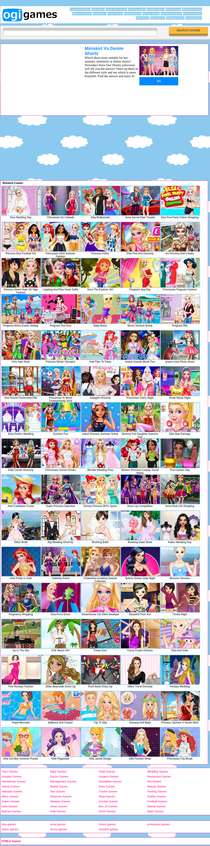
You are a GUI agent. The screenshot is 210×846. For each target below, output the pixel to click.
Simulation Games (110, 781)
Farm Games (10, 771)
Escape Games (151, 13)
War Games (142, 18)
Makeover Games (82, 13)
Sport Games (158, 18)
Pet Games (154, 781)
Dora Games (107, 786)
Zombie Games (108, 801)
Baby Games (58, 771)
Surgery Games (108, 776)
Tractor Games (108, 791)
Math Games (155, 811)
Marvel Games (156, 806)
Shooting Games (175, 18)
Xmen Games (58, 806)
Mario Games (10, 796)
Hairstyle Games (12, 791)
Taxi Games (57, 791)
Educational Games (171, 13)
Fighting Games (132, 13)
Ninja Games (107, 796)
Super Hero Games (116, 9)
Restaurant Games (159, 776)
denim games (10, 829)
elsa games (9, 824)
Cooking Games (136, 9)
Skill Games (98, 9)
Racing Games (194, 18)
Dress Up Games (192, 13)
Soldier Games (156, 796)
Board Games (173, 9)
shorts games (58, 829)
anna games (58, 824)
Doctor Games (59, 776)
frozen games (107, 824)
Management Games (63, 781)
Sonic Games (107, 811)
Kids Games (99, 13)
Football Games (157, 801)
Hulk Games (58, 811)
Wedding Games (157, 771)
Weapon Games (60, 801)
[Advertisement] (37, 76)
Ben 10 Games (108, 806)
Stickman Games (61, 796)
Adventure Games (192, 9)
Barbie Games (59, 786)
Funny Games (115, 13)
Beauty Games (156, 786)
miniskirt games (108, 829)
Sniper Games (10, 801)
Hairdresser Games (14, 781)
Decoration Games (80, 9)
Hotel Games (107, 771)
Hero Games (10, 806)
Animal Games (11, 786)
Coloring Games (155, 9)
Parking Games (157, 791)
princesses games (158, 824)
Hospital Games (11, 776)
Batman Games (11, 811)
